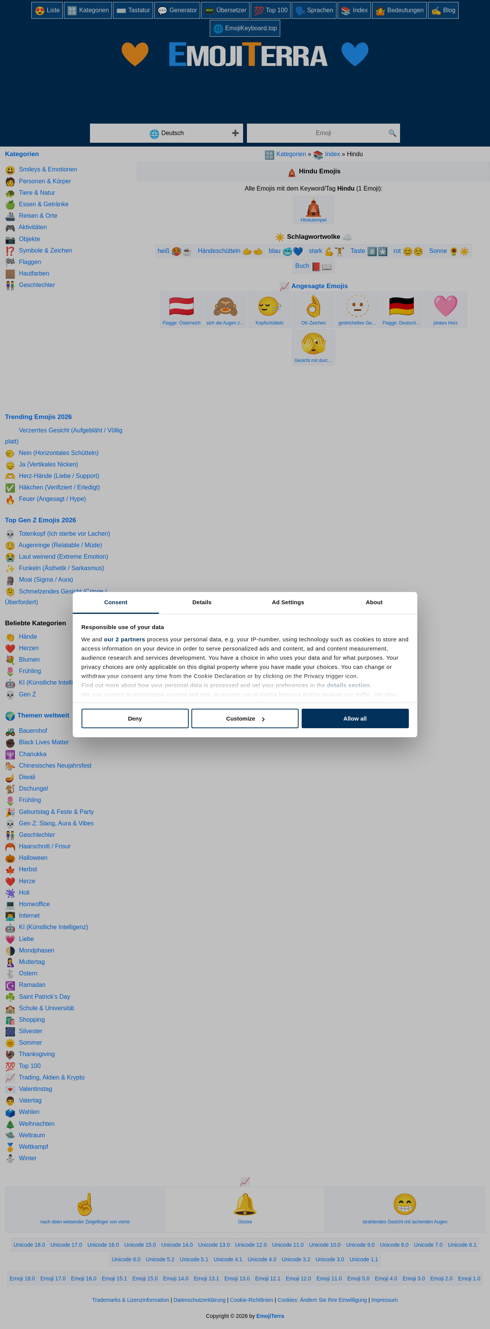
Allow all (355, 718)
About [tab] (374, 602)
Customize (245, 718)
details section (348, 685)
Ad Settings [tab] (288, 602)
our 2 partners (124, 639)
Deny (135, 718)
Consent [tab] (115, 602)
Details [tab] (202, 602)
